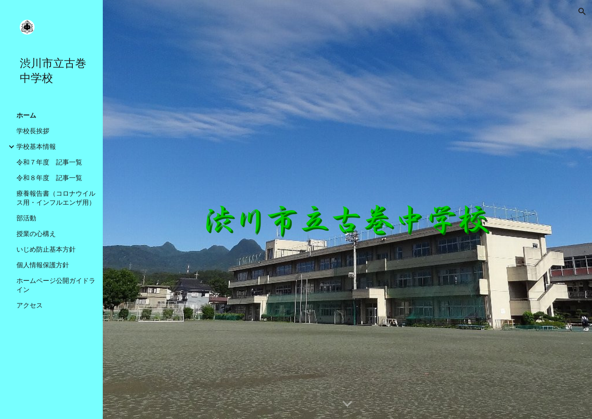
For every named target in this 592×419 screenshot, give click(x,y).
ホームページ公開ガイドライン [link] (55, 285)
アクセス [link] (29, 305)
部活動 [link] (26, 218)
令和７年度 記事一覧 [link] (49, 162)
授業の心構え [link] (36, 233)
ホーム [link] (26, 115)
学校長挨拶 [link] (32, 131)
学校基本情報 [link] (36, 146)
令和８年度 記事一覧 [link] (49, 178)
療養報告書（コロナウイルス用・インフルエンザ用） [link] (55, 198)
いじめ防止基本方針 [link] (46, 249)
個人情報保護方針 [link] (42, 265)
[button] (582, 11)
